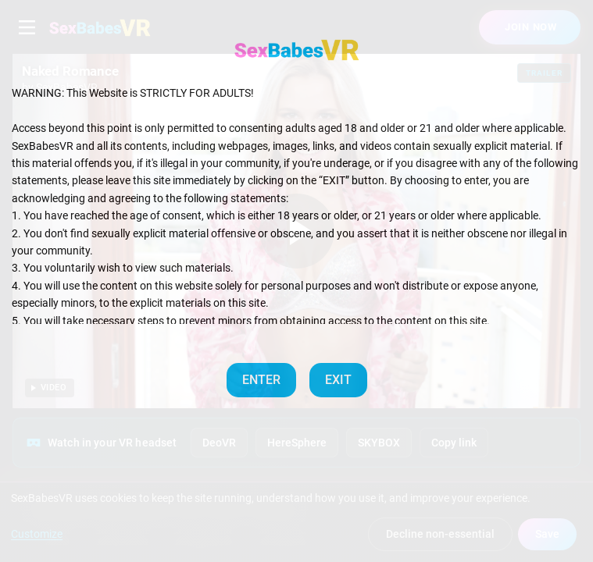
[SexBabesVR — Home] (296, 50)
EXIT (338, 379)
